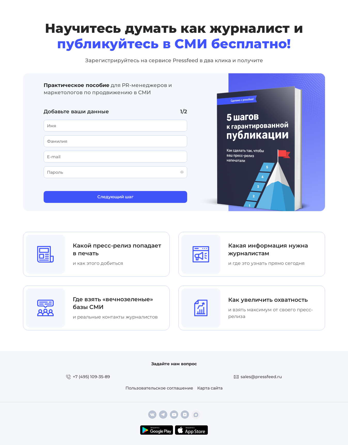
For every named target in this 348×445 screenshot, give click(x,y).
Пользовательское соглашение (159, 388)
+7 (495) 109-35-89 (91, 376)
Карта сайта (210, 388)
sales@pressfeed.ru (261, 376)
